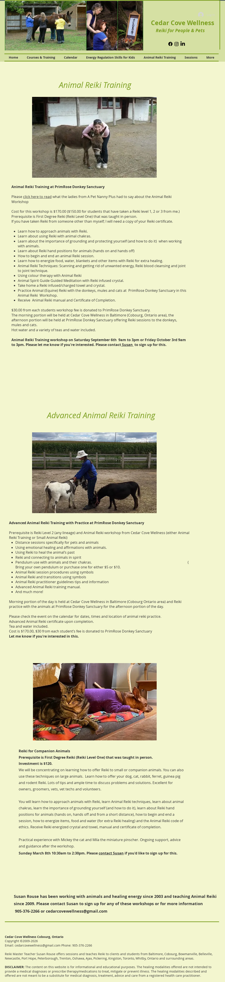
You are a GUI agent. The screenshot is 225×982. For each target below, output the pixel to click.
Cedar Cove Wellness (182, 22)
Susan (127, 344)
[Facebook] (170, 44)
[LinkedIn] (182, 44)
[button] (94, 137)
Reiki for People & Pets (180, 30)
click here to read (37, 196)
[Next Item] (137, 25)
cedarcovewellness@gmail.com (76, 911)
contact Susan (111, 853)
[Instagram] (176, 44)
